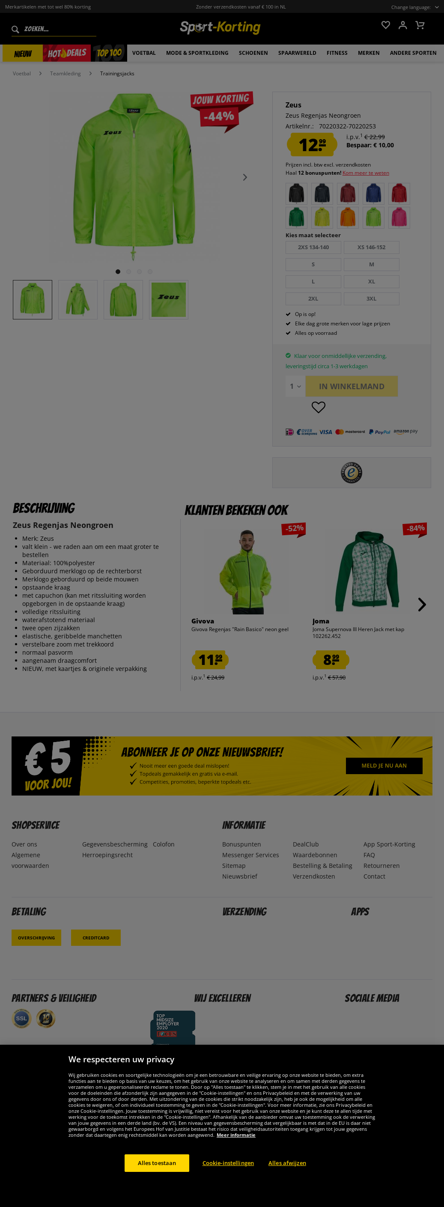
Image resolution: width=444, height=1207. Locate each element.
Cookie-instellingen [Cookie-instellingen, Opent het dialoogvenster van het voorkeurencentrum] (228, 1172)
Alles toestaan (157, 1172)
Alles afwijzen (287, 1172)
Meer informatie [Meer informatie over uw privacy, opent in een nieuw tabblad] (236, 1144)
